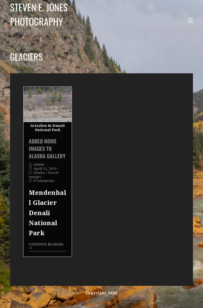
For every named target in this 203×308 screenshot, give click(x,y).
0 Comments (44, 181)
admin (39, 164)
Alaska (39, 173)
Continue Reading (46, 246)
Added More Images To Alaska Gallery (47, 148)
